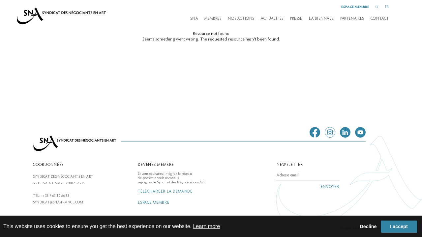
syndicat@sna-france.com (58, 202)
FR (387, 7)
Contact (380, 19)
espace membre (355, 7)
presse (296, 19)
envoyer (330, 187)
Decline (368, 226)
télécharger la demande (165, 192)
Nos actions (241, 19)
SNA (194, 19)
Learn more (206, 226)
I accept (399, 226)
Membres (212, 19)
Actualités (272, 19)
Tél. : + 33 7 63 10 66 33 (51, 196)
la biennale (321, 19)
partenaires (352, 19)
